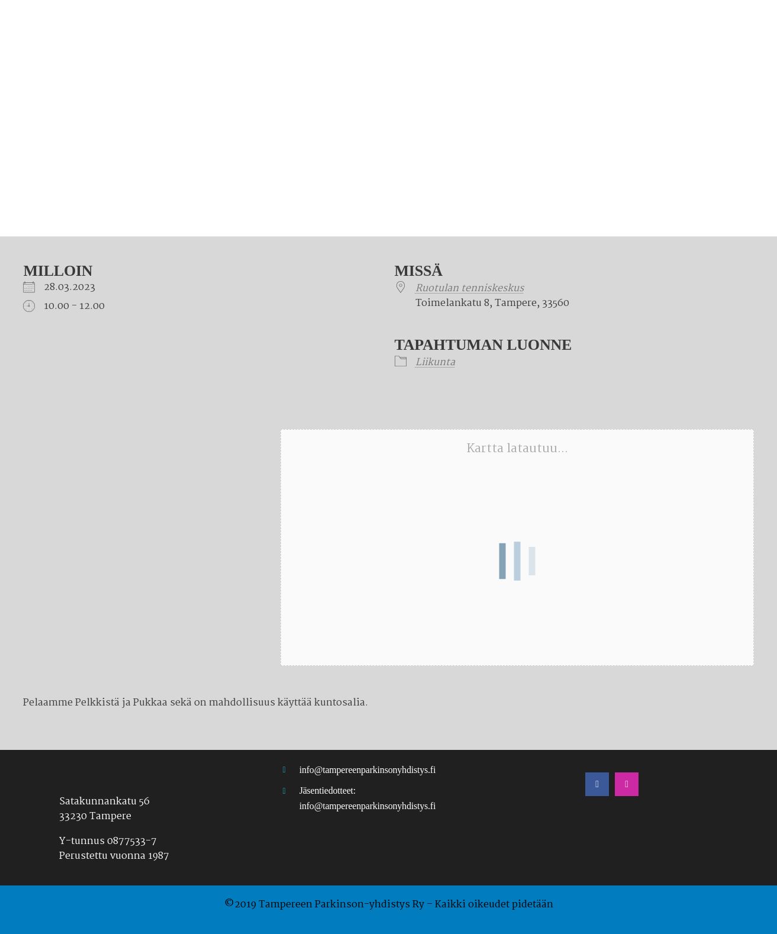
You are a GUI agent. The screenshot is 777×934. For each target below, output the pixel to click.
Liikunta (435, 363)
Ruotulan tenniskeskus (469, 289)
